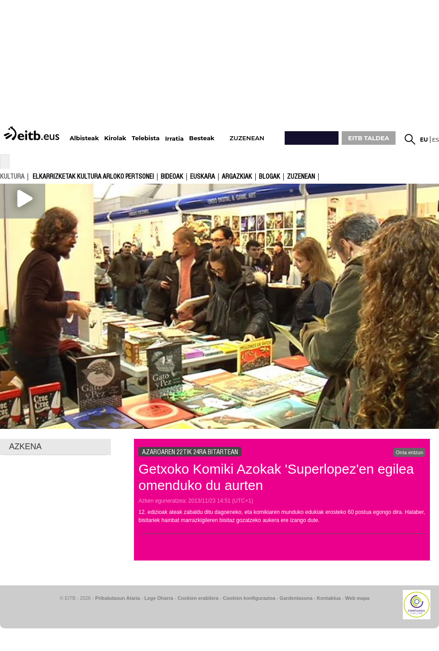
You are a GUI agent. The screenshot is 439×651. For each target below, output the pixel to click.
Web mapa (357, 598)
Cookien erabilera (198, 598)
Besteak (202, 138)
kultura (12, 176)
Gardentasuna (296, 598)
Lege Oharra (158, 598)
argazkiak (237, 177)
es (435, 139)
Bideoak (172, 177)
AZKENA (25, 446)
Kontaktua (329, 598)
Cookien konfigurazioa (249, 598)
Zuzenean (301, 177)
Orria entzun (409, 452)
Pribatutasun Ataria (117, 598)
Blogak (269, 177)
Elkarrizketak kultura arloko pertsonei (93, 177)
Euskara (202, 177)
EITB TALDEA (368, 138)
